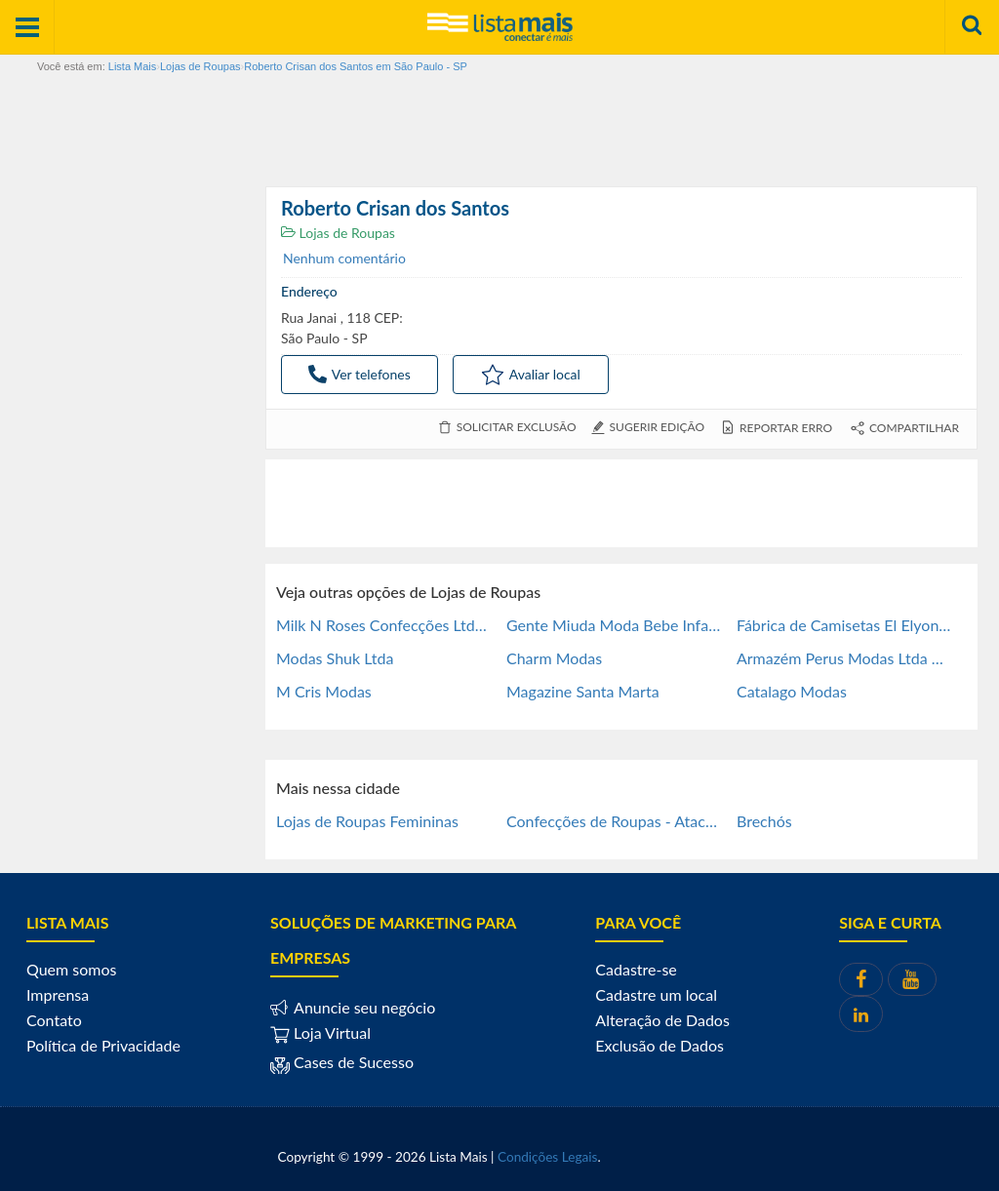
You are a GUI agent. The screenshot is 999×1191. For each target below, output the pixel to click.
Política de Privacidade (103, 1045)
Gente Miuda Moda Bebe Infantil (613, 624)
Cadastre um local (656, 994)
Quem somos (71, 969)
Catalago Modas (792, 691)
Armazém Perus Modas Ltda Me (843, 658)
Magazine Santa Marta (582, 691)
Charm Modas (554, 658)
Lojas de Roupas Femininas (367, 821)
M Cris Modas (324, 691)
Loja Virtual (320, 1032)
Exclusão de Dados (659, 1045)
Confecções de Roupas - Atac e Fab (613, 821)
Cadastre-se (635, 969)
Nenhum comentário (344, 258)
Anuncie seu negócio (362, 1007)
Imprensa (57, 994)
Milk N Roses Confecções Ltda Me (383, 624)
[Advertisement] (621, 503)
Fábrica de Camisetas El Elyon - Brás (843, 624)
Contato (54, 1020)
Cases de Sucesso (352, 1061)
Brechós (764, 821)
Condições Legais (547, 1157)
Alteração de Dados (662, 1020)
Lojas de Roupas (338, 232)
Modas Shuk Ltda (334, 658)
